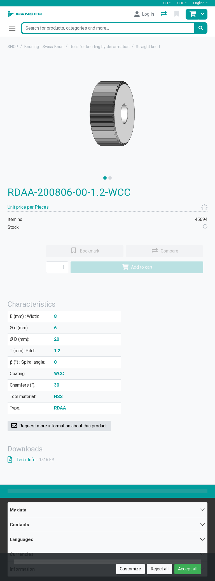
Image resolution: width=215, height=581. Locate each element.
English (199, 3)
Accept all (187, 569)
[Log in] (144, 14)
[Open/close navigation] (14, 28)
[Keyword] (107, 28)
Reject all (160, 569)
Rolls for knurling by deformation (100, 46)
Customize (130, 569)
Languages (21, 539)
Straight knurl (148, 46)
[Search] (200, 28)
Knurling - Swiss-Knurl (44, 46)
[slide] (105, 178)
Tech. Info (31, 459)
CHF (180, 3)
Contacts (19, 524)
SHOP (13, 46)
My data (18, 510)
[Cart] (192, 14)
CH (165, 3)
